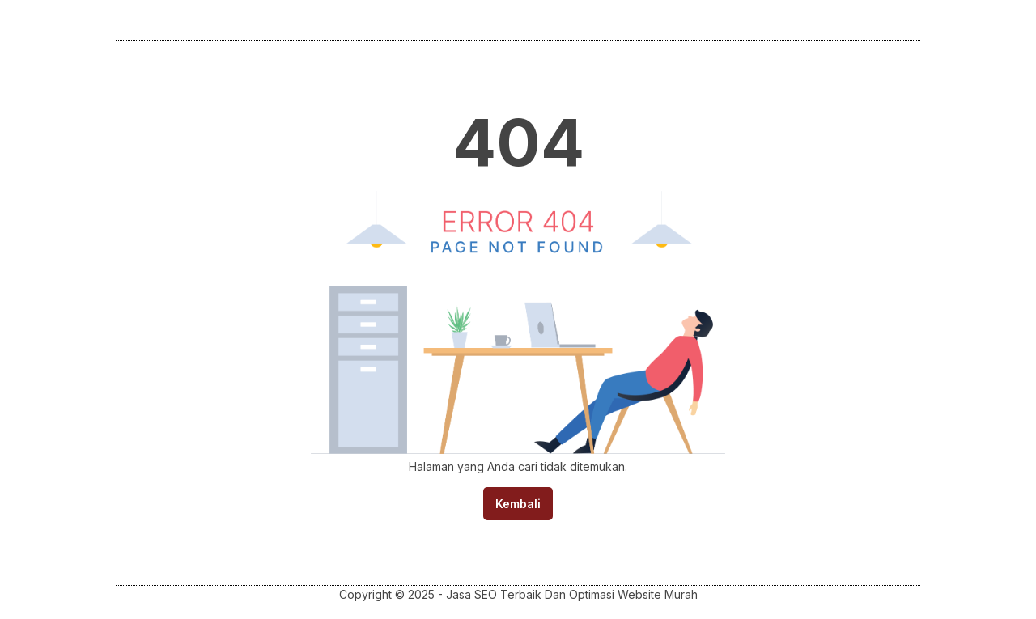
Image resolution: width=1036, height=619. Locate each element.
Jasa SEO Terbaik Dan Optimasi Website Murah (572, 594)
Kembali (518, 504)
